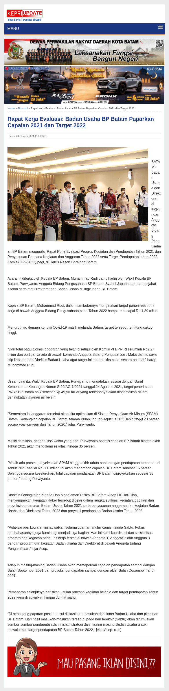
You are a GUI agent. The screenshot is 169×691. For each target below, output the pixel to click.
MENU (13, 28)
